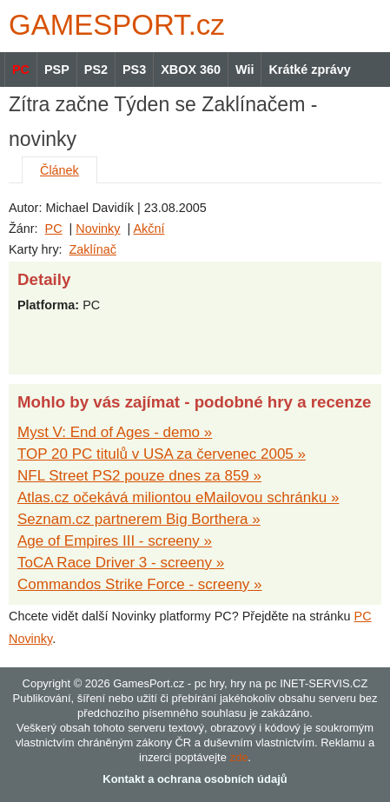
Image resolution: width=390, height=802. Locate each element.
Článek (59, 170)
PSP (56, 69)
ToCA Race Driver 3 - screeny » (120, 562)
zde (238, 757)
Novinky (98, 228)
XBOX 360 (191, 69)
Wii (244, 69)
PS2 (96, 69)
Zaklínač (92, 249)
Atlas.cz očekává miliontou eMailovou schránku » (178, 497)
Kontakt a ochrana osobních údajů (194, 778)
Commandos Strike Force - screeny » (139, 584)
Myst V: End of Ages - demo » (114, 432)
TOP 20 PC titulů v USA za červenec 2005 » (161, 454)
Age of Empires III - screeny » (114, 541)
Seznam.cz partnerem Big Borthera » (139, 519)
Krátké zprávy (309, 69)
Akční (148, 228)
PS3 (134, 69)
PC (54, 228)
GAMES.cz (113, 25)
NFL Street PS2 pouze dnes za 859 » (139, 475)
